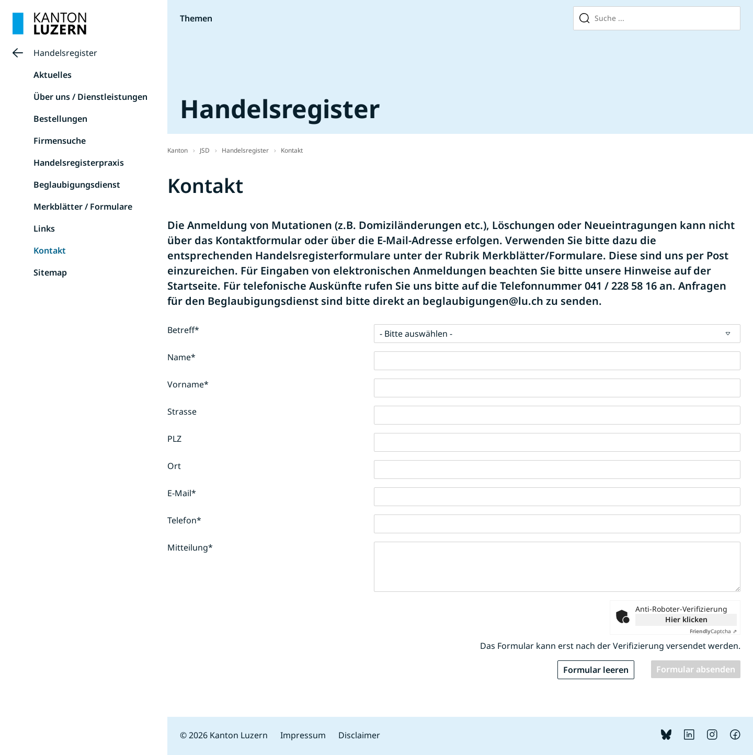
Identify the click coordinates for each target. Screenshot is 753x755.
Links (44, 228)
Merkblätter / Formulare (82, 206)
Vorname (188, 384)
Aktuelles (52, 75)
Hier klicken (686, 619)
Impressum (303, 735)
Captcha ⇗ (713, 631)
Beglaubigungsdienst (76, 184)
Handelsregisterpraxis (78, 162)
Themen (196, 18)
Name (181, 357)
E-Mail (181, 493)
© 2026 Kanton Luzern (224, 735)
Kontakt (49, 250)
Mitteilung (190, 547)
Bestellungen (60, 118)
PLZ (174, 438)
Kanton (177, 150)
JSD (205, 150)
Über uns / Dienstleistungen (90, 96)
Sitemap (50, 272)
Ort (174, 466)
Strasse (182, 411)
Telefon (184, 520)
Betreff (183, 330)
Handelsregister (65, 53)
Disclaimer (359, 735)
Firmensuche (59, 140)
